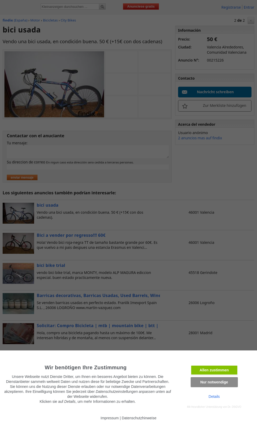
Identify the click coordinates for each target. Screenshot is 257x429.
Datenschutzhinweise (139, 418)
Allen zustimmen (214, 370)
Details (214, 396)
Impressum (110, 418)
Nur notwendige (214, 382)
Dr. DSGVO (234, 406)
